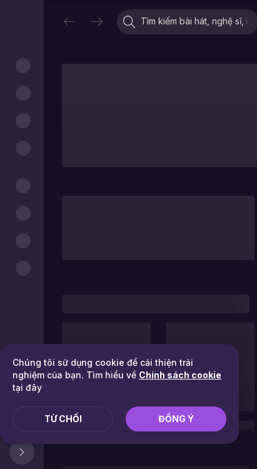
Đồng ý (176, 418)
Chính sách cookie (180, 375)
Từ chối (63, 418)
